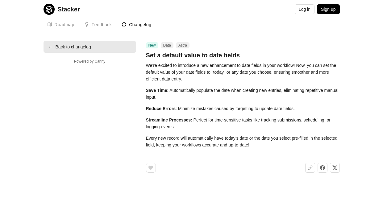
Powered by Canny (89, 61)
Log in (304, 9)
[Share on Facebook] (322, 168)
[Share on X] (335, 168)
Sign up (328, 9)
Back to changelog (69, 46)
